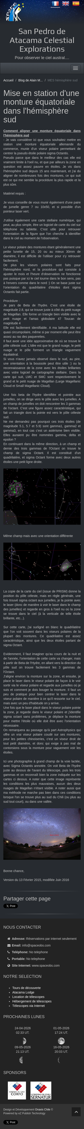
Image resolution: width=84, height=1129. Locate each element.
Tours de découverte (26, 988)
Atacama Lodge (23, 992)
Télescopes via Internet (28, 1006)
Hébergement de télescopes (32, 1001)
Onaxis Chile (42, 1109)
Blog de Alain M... (30, 80)
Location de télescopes (28, 997)
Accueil (8, 80)
